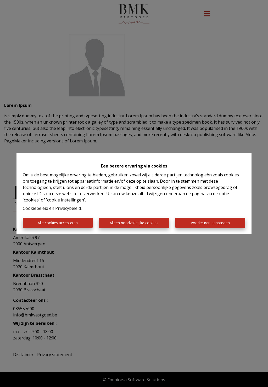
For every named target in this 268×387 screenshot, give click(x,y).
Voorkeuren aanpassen (210, 222)
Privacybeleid (68, 208)
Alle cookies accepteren (58, 222)
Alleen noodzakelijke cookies (134, 222)
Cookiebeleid (35, 208)
